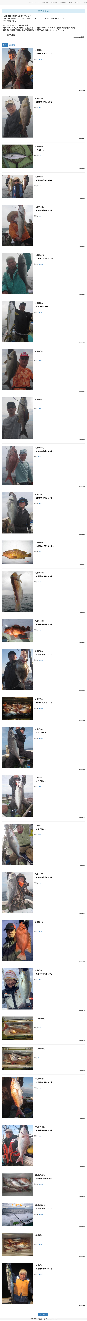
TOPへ (40, 59)
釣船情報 (12, 45)
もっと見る (43, 1314)
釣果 (4, 45)
